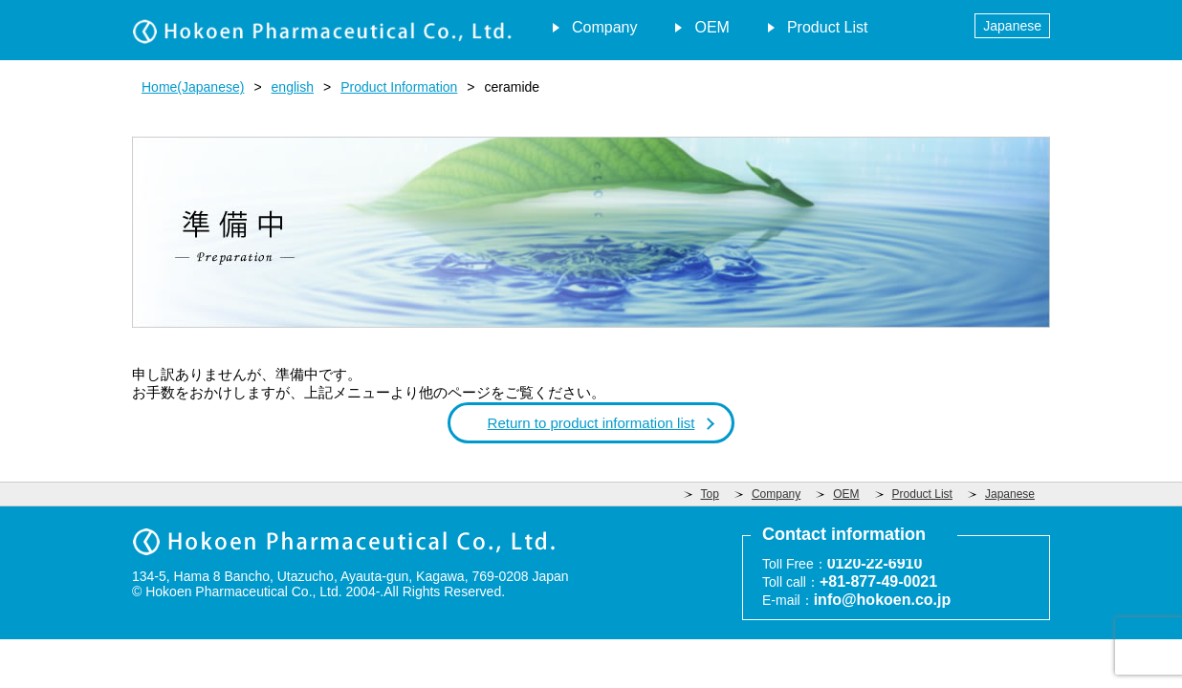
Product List (827, 27)
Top (710, 494)
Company (604, 27)
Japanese (1012, 25)
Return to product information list (591, 423)
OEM (711, 27)
